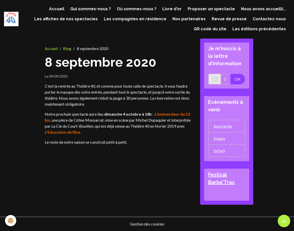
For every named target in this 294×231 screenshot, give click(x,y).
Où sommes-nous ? (136, 9)
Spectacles (223, 126)
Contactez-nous (269, 19)
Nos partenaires (189, 19)
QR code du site (210, 29)
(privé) (219, 150)
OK (238, 79)
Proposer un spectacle (211, 9)
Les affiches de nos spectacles (66, 19)
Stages (219, 138)
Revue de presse (229, 19)
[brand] (11, 19)
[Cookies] (10, 220)
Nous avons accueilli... (263, 9)
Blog (67, 48)
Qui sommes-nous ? (90, 9)
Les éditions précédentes (259, 29)
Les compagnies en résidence (135, 19)
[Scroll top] (284, 221)
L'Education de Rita (62, 132)
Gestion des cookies (147, 223)
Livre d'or (172, 9)
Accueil (56, 9)
